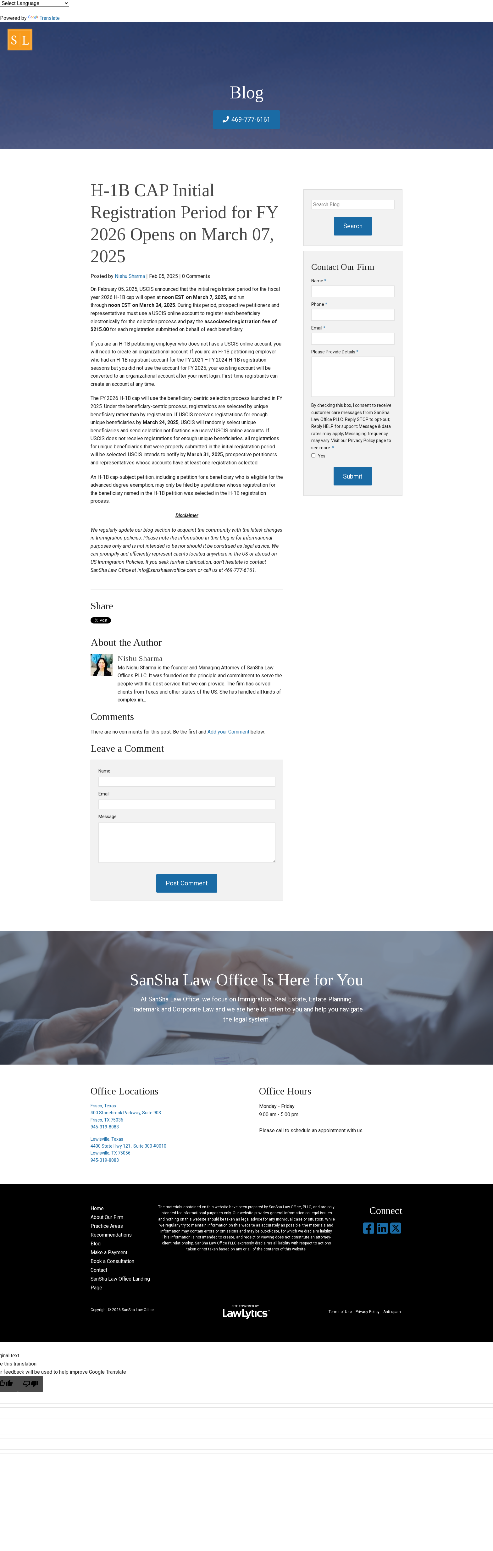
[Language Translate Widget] (34, 3)
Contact (99, 1270)
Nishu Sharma (130, 276)
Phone (319, 304)
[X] (395, 1228)
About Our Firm (107, 1217)
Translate (44, 18)
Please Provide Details (334, 351)
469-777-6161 (250, 119)
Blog (96, 1244)
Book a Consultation (112, 1261)
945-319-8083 (105, 1126)
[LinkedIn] (382, 1228)
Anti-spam (392, 1312)
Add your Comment (228, 732)
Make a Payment (109, 1252)
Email (103, 793)
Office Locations (124, 1091)
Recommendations (111, 1235)
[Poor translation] (30, 1384)
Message (107, 816)
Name (104, 770)
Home (97, 1208)
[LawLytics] (246, 1312)
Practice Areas (107, 1226)
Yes (318, 455)
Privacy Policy (367, 1312)
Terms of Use (340, 1312)
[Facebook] (368, 1228)
